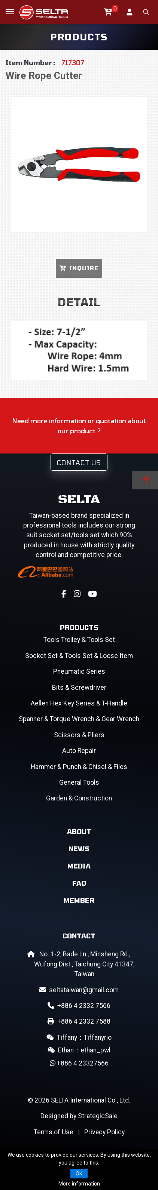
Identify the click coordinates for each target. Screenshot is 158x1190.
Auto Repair (79, 750)
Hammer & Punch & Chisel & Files (79, 767)
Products (79, 627)
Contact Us (79, 462)
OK (79, 1174)
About (79, 831)
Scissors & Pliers (79, 735)
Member (79, 900)
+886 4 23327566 (79, 1063)
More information (79, 1184)
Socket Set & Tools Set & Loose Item (79, 655)
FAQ (79, 883)
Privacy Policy (104, 1132)
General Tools (79, 782)
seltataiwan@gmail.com (79, 990)
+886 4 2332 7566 (79, 1005)
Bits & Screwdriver (79, 687)
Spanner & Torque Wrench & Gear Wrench (79, 719)
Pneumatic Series (79, 671)
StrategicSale (98, 1116)
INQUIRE (79, 268)
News (79, 849)
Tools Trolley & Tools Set (79, 639)
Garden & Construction (79, 798)
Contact (79, 936)
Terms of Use (53, 1132)
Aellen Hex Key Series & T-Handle (79, 703)
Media (79, 866)
